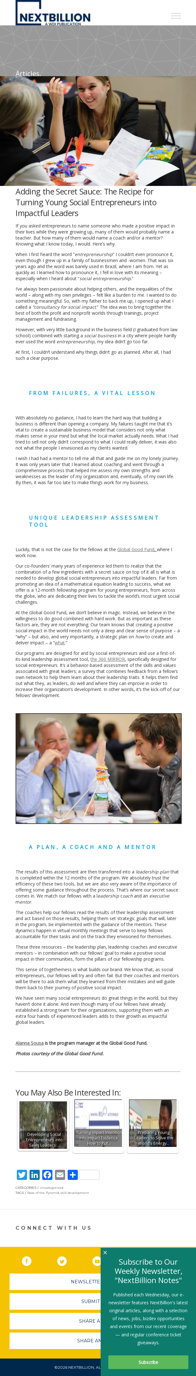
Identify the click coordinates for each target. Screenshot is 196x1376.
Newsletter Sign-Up (98, 1282)
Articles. (28, 73)
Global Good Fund (135, 549)
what (60, 643)
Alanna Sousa (30, 1043)
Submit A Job (98, 1301)
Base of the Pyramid (43, 1193)
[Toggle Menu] (176, 16)
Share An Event (98, 1341)
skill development (75, 1193)
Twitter (66, 1260)
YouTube (101, 1260)
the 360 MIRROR (108, 659)
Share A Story (98, 1321)
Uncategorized (51, 1188)
